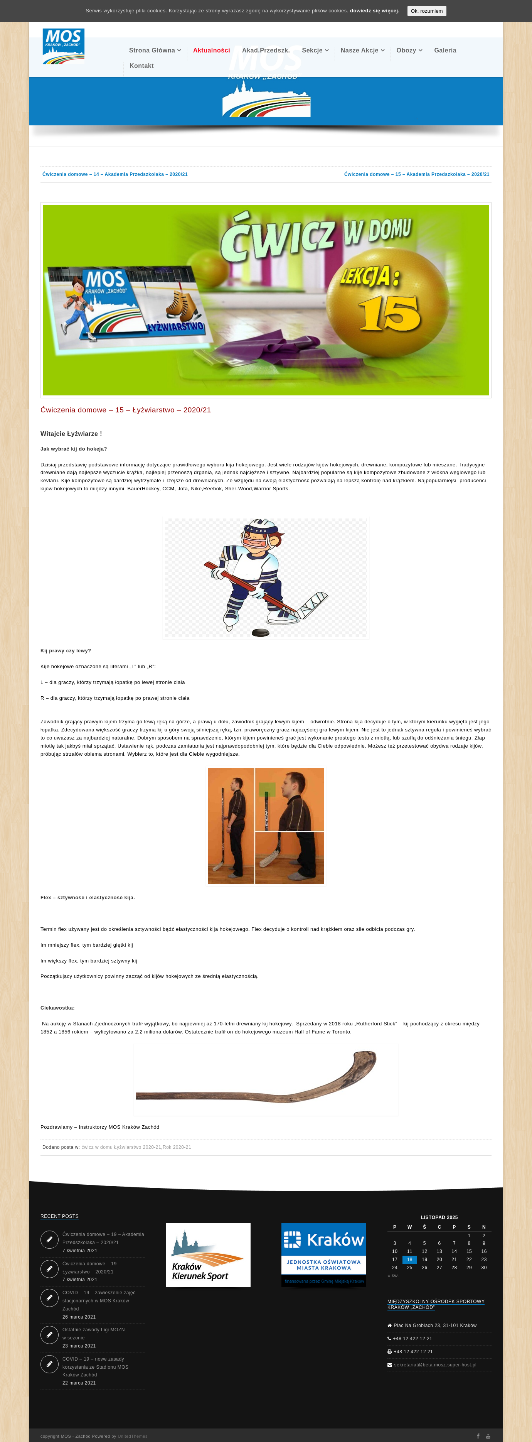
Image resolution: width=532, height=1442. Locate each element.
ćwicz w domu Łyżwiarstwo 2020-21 (121, 1147)
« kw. (393, 1275)
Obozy (406, 50)
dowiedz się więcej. (375, 11)
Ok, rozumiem (427, 11)
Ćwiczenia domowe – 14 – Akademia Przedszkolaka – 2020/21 (115, 174)
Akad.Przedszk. (266, 50)
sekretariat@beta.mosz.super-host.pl (435, 1365)
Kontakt (142, 65)
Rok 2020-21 (177, 1147)
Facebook (478, 1436)
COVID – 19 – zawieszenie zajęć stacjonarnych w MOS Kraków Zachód (99, 1301)
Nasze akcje (360, 50)
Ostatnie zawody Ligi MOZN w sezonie (93, 1334)
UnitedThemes (133, 1436)
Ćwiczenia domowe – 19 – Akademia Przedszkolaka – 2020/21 (103, 1238)
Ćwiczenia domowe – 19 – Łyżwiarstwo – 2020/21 (91, 1268)
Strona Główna (152, 50)
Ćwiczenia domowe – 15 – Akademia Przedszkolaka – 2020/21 (417, 174)
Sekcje (312, 50)
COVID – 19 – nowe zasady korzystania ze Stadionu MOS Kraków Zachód (95, 1367)
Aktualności (211, 50)
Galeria (445, 50)
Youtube (488, 1436)
